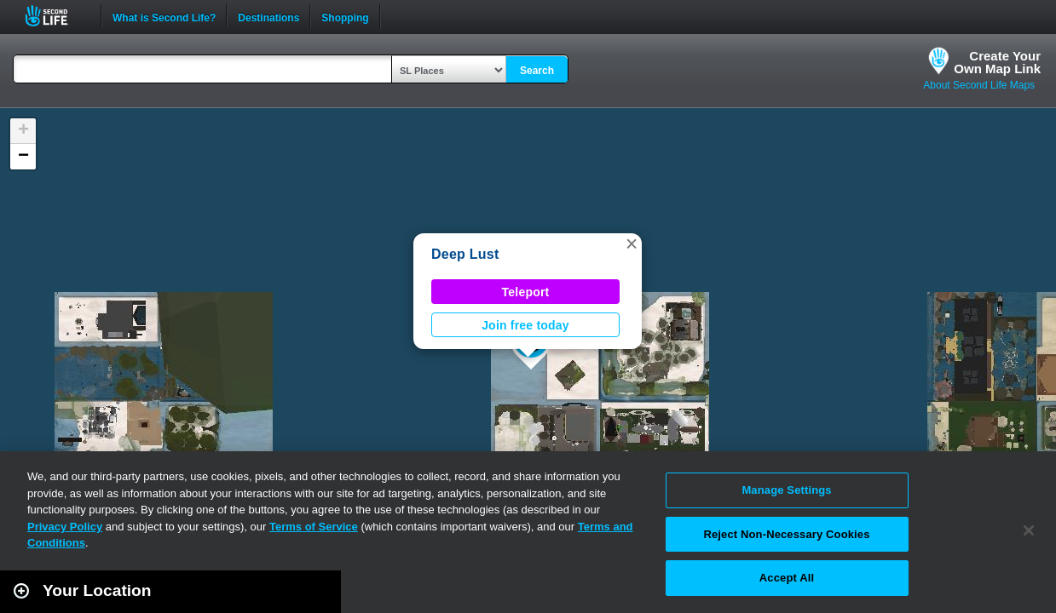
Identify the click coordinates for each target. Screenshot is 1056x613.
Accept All (786, 577)
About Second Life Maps (979, 85)
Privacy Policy (64, 526)
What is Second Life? (164, 16)
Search (537, 71)
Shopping (344, 16)
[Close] (1028, 530)
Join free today (525, 325)
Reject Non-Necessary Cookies (786, 534)
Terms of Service (313, 526)
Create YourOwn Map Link (997, 62)
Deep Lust (465, 254)
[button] (631, 243)
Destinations (268, 16)
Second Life (56, 15)
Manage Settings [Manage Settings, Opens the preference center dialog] (786, 490)
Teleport (526, 292)
